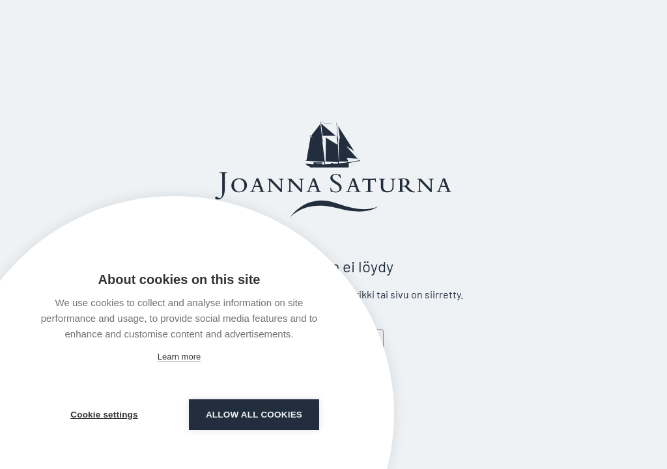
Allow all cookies (254, 414)
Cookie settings (104, 414)
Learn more (179, 357)
